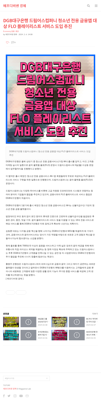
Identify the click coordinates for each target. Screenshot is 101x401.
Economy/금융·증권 (11, 31)
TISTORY (6, 385)
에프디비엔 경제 (14, 5)
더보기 (95, 313)
